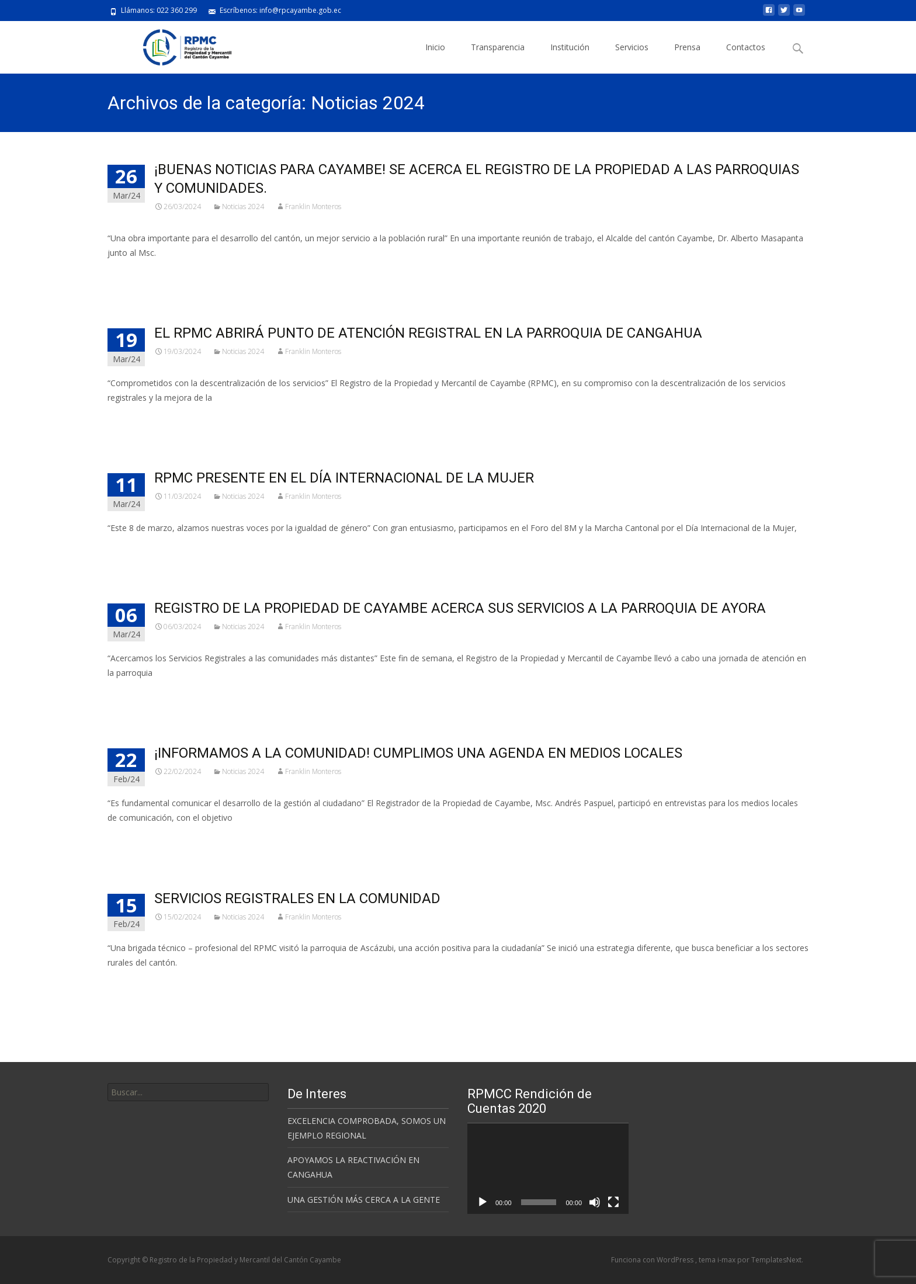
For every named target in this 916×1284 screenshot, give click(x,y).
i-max (727, 1260)
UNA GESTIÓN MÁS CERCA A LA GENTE (363, 1199)
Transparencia (498, 47)
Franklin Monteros (313, 206)
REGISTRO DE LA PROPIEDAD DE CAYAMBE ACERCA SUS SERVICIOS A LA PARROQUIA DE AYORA (460, 608)
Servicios (631, 47)
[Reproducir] (482, 1202)
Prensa (687, 47)
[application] (548, 1168)
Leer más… (130, 274)
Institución (569, 47)
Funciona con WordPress (653, 1260)
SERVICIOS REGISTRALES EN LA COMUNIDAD (297, 898)
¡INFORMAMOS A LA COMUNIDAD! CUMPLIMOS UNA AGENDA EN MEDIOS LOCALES (418, 753)
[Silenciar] (595, 1202)
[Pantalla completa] (613, 1202)
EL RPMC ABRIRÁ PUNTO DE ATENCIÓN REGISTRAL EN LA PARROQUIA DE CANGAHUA (428, 333)
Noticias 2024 (243, 206)
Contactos (745, 47)
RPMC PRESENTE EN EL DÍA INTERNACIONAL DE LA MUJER (344, 478)
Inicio (435, 47)
